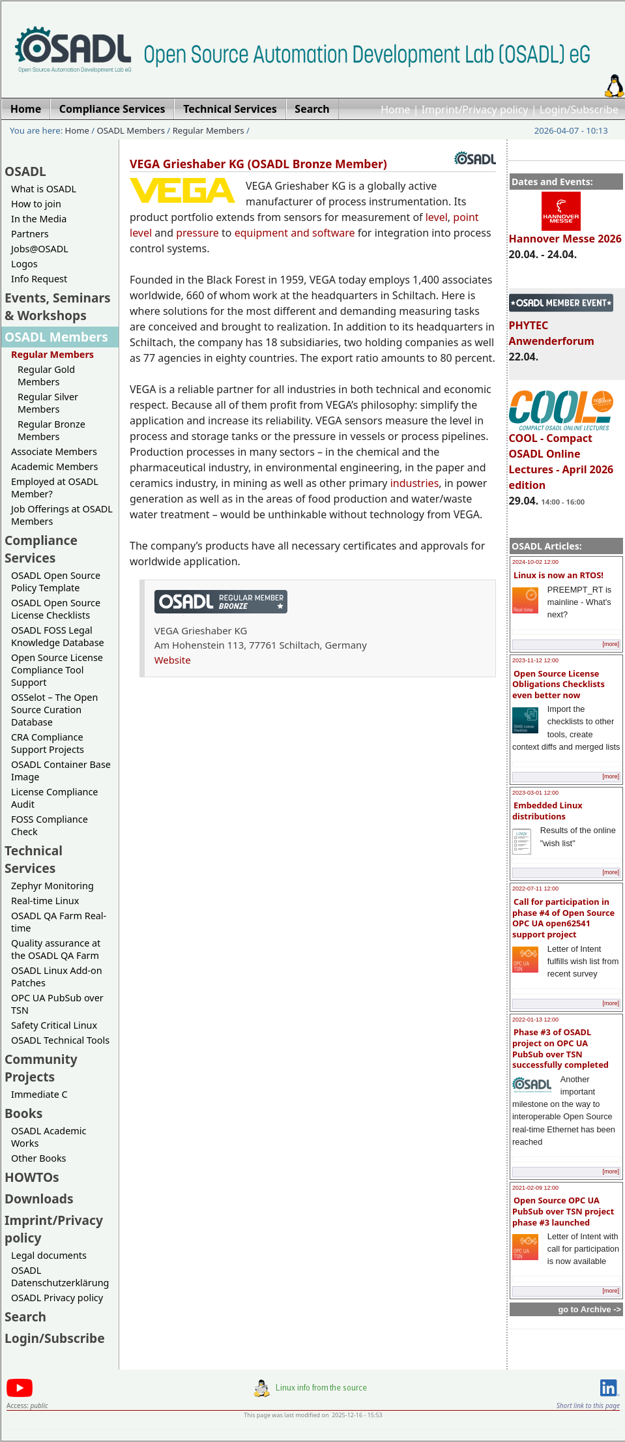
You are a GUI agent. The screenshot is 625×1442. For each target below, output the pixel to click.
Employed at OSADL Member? (54, 487)
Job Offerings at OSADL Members (62, 515)
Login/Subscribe (579, 109)
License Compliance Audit (54, 798)
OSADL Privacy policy (57, 1297)
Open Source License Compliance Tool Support (57, 669)
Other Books (38, 1158)
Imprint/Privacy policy (475, 109)
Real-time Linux (45, 900)
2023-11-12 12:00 (535, 660)
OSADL (25, 171)
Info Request (39, 278)
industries (414, 483)
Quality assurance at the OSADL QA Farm (55, 949)
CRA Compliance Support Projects (47, 743)
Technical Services (34, 859)
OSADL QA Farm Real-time (58, 921)
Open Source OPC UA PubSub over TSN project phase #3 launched (563, 1211)
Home (396, 109)
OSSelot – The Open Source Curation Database (54, 709)
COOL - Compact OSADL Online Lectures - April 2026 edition (561, 455)
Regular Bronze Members (51, 430)
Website (172, 659)
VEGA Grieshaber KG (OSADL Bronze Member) (258, 163)
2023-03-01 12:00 (535, 792)
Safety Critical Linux (54, 1025)
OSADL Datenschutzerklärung (60, 1276)
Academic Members (54, 466)
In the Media (38, 219)
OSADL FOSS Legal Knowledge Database (57, 636)
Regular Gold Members (46, 375)
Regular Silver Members (48, 402)
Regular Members (208, 130)
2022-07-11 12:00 (535, 888)
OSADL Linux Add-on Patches (56, 976)
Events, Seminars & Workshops (58, 306)
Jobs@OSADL (39, 249)
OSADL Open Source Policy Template (55, 581)
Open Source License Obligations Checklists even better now (558, 684)
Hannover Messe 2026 (565, 233)
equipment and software (295, 233)
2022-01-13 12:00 (535, 1019)
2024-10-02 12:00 (535, 562)
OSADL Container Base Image (61, 770)
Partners (30, 234)
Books (23, 1113)
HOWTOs (32, 1177)
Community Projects (41, 1067)
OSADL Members (131, 130)
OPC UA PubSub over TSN (57, 1004)
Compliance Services (41, 548)
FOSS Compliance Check (49, 825)
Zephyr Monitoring (52, 885)
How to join (36, 204)
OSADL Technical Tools (60, 1040)
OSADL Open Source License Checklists (55, 608)
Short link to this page (588, 1405)
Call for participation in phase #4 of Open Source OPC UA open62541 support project (563, 918)
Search (25, 1316)
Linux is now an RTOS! (558, 575)
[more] (610, 644)
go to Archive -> (589, 1309)
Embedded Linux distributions (547, 810)
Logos (24, 264)
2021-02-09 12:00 (535, 1187)
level (437, 217)
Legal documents (49, 1255)
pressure (197, 233)
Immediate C (39, 1094)
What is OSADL (43, 189)
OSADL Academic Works (48, 1137)
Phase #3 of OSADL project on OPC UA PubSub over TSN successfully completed (560, 1048)
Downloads (39, 1198)
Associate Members (54, 451)
